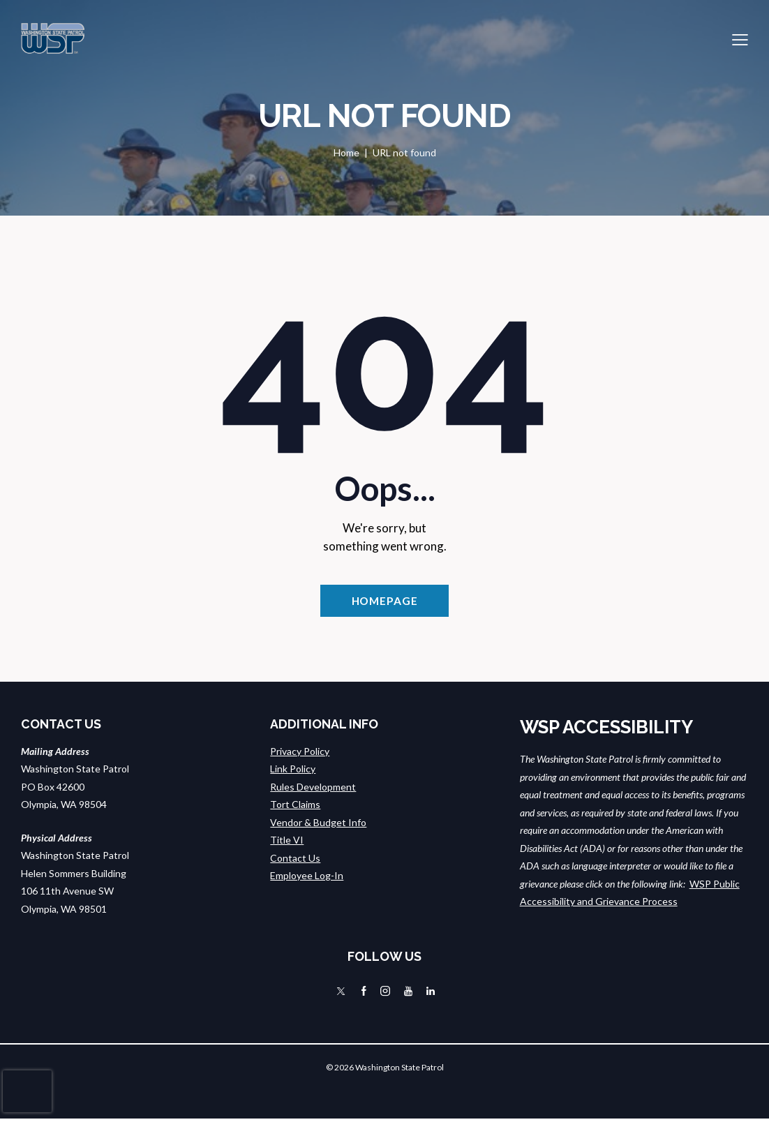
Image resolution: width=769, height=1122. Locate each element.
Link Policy (292, 771)
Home (346, 152)
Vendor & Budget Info (318, 824)
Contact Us (295, 860)
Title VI (287, 842)
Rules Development (313, 789)
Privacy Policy (299, 753)
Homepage (384, 601)
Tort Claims (295, 807)
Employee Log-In (306, 878)
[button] (740, 38)
